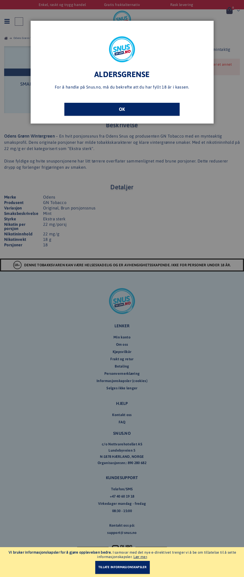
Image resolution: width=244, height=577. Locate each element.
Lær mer (140, 557)
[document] (123, 562)
